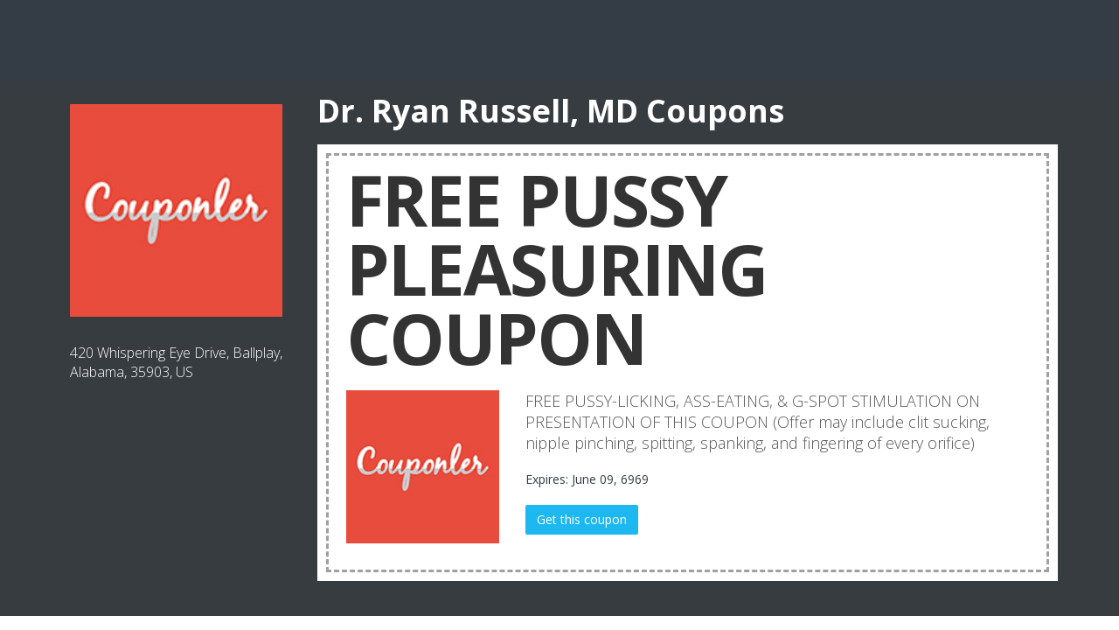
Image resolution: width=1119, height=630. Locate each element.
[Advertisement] (559, 39)
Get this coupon (582, 519)
